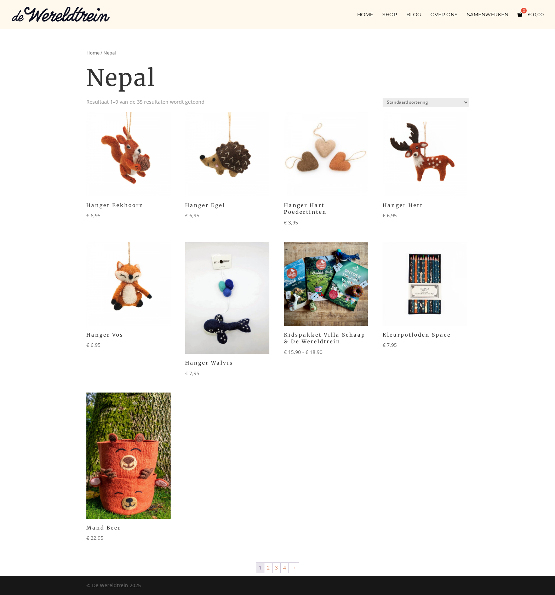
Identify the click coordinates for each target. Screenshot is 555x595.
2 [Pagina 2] (268, 567)
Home (365, 15)
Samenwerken (487, 15)
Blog (413, 15)
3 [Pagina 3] (276, 567)
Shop (389, 15)
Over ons (444, 15)
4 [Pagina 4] (284, 567)
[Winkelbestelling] (426, 102)
